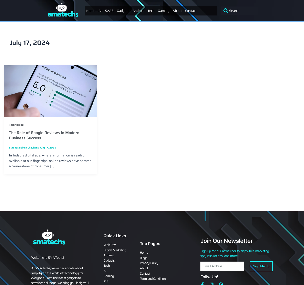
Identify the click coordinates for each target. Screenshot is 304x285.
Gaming (163, 10)
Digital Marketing (115, 251)
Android (138, 10)
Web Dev (110, 246)
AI (100, 10)
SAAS (109, 10)
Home (90, 10)
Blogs (143, 258)
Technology (16, 124)
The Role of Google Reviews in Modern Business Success (45, 135)
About (177, 10)
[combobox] (239, 11)
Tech (151, 10)
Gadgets (123, 10)
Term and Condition (153, 278)
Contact (191, 10)
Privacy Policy (149, 263)
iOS (106, 280)
